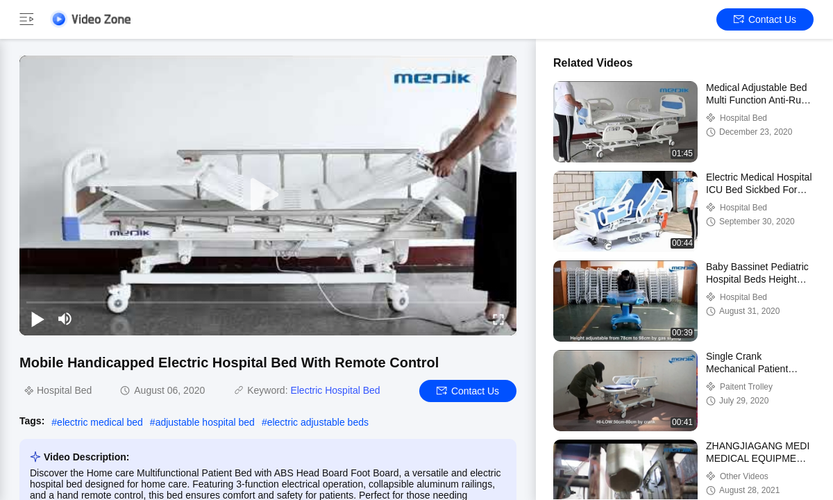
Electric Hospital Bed (335, 390)
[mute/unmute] (65, 318)
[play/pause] (37, 318)
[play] (268, 195)
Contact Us (765, 19)
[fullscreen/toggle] (498, 318)
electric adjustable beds (318, 422)
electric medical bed (100, 422)
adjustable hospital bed (205, 422)
